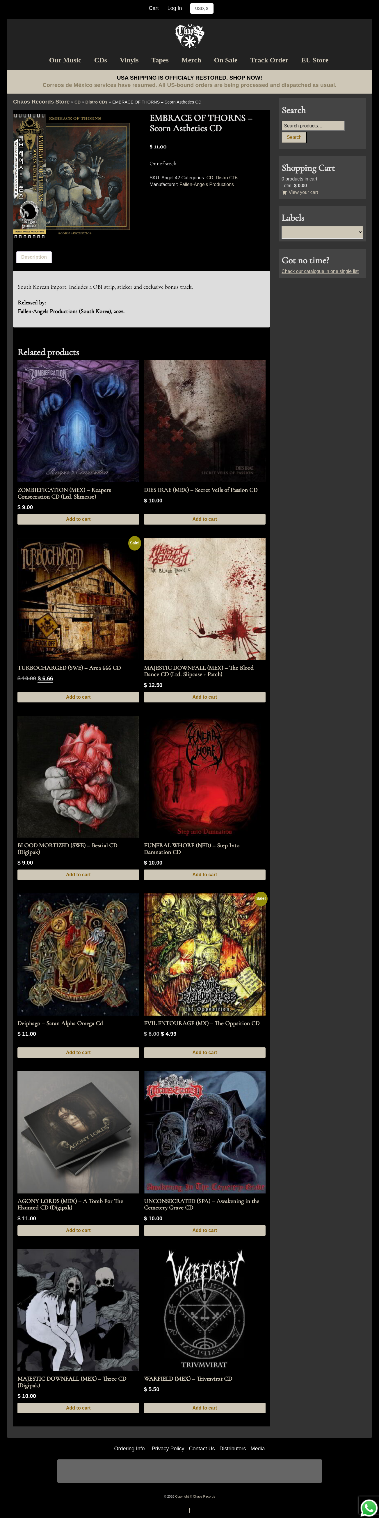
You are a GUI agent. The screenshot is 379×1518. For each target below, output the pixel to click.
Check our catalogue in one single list (320, 271)
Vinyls (129, 60)
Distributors (233, 1449)
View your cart (300, 192)
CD (77, 102)
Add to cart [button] (78, 519)
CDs (100, 60)
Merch (191, 60)
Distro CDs (97, 102)
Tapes (160, 60)
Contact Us (202, 1449)
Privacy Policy (168, 1449)
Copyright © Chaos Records (194, 1496)
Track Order (269, 60)
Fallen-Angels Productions (206, 184)
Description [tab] (34, 257)
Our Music (65, 60)
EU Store (315, 60)
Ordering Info (129, 1449)
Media (258, 1449)
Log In (174, 8)
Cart (154, 8)
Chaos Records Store (41, 102)
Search (294, 137)
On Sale (226, 60)
